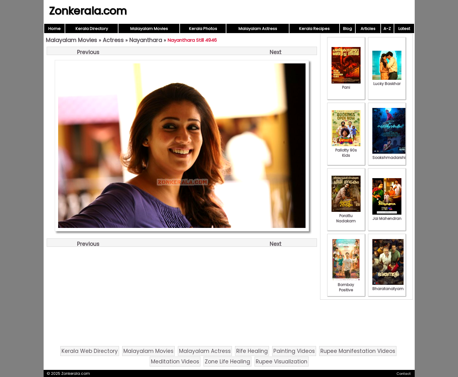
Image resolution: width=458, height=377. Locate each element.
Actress (113, 40)
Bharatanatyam (388, 286)
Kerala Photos (203, 29)
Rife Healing (252, 351)
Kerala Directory (91, 29)
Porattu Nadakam (346, 216)
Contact (403, 373)
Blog (347, 29)
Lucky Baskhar (386, 81)
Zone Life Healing (227, 361)
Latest (404, 29)
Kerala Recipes (314, 29)
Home (54, 29)
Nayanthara (145, 40)
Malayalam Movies (149, 29)
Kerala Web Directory (90, 351)
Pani (346, 84)
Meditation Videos (175, 361)
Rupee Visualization (281, 361)
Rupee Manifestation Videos (357, 351)
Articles (368, 29)
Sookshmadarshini (390, 155)
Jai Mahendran (386, 216)
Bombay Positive (346, 285)
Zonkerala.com (88, 10)
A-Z (387, 29)
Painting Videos (294, 351)
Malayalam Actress (257, 29)
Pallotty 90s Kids (346, 150)
